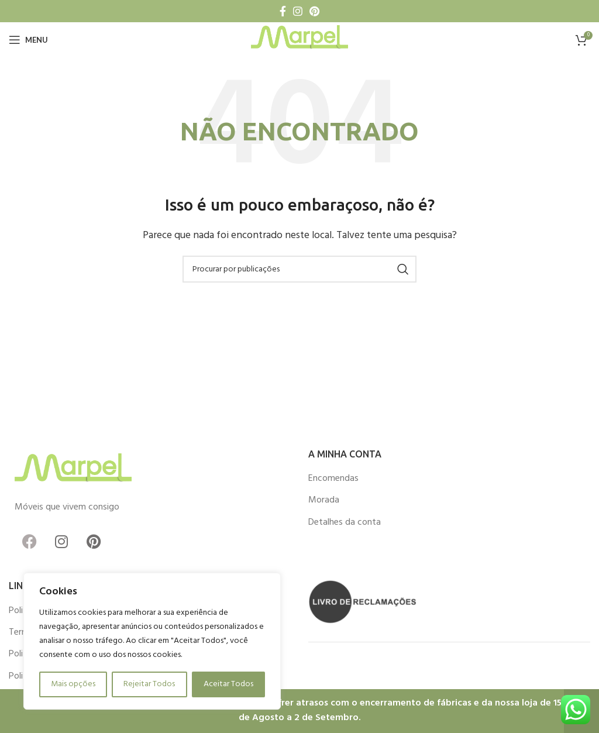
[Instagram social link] (298, 11)
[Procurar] (299, 269)
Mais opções (73, 684)
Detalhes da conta (344, 522)
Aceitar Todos (228, 684)
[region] (152, 641)
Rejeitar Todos (149, 684)
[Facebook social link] (283, 11)
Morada (323, 500)
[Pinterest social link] (314, 11)
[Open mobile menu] (28, 39)
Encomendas (333, 478)
